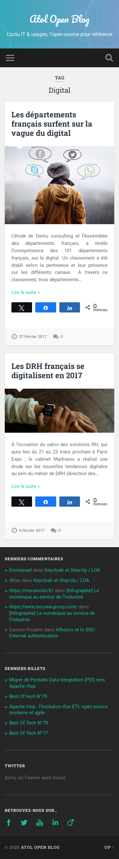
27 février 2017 (33, 336)
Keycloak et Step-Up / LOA (72, 570)
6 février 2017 (31, 530)
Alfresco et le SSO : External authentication (53, 633)
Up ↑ (109, 847)
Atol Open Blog (59, 19)
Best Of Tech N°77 (28, 733)
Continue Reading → (33, 292)
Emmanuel (20, 570)
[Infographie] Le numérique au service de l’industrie (54, 594)
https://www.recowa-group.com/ (43, 607)
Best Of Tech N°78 (28, 723)
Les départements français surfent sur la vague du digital (51, 123)
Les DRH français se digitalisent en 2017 (47, 370)
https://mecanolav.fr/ (31, 590)
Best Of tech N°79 (28, 696)
